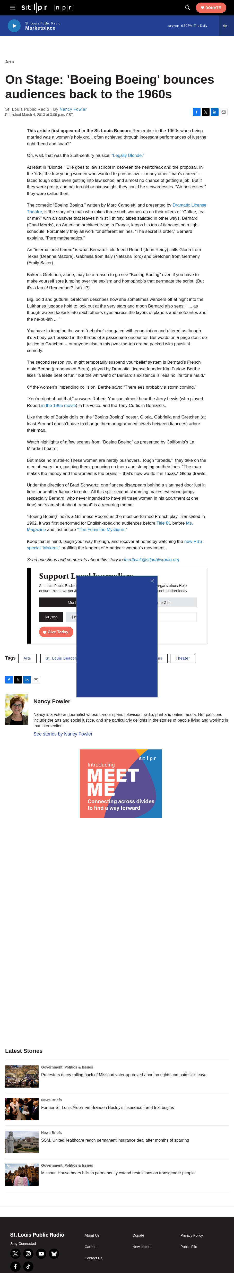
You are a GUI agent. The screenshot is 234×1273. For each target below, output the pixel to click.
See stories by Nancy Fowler (62, 734)
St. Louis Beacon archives (70, 658)
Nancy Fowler (73, 109)
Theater (183, 658)
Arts (9, 61)
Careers (91, 1247)
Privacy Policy (191, 1235)
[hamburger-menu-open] (13, 8)
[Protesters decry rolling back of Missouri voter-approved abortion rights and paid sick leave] (22, 1076)
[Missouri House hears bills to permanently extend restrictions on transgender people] (22, 1175)
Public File (188, 1247)
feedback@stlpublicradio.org (151, 559)
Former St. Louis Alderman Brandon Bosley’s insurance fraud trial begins (107, 1107)
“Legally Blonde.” (127, 155)
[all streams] (226, 25)
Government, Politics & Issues (67, 1067)
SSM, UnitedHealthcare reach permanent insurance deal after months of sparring (115, 1140)
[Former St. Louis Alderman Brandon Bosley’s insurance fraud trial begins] (22, 1109)
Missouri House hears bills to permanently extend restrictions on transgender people (118, 1173)
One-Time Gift (158, 602)
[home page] (47, 7)
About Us (92, 1235)
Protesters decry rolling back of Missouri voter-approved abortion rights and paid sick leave (123, 1075)
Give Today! (56, 632)
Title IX (163, 523)
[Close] (152, 581)
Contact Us (93, 1258)
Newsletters (142, 1247)
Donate (213, 8)
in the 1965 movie (58, 405)
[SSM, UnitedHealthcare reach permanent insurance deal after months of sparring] (22, 1142)
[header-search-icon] (188, 7)
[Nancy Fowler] (16, 709)
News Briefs (51, 1100)
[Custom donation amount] (173, 617)
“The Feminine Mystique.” (102, 529)
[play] (14, 26)
